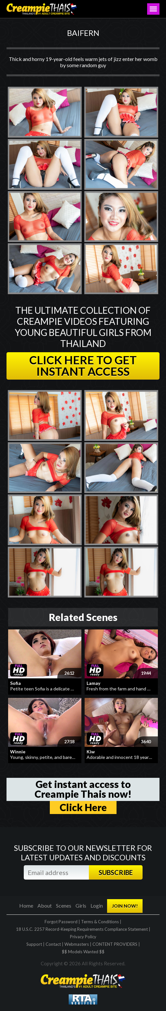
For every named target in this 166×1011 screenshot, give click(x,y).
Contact (53, 944)
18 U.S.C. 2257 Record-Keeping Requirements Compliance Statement (82, 929)
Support (34, 944)
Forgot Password (61, 921)
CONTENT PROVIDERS (114, 944)
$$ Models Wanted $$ (83, 951)
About (44, 905)
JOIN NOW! (125, 906)
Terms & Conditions (100, 921)
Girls (81, 905)
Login (96, 905)
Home (26, 905)
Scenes (63, 905)
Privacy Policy (83, 936)
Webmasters (76, 944)
